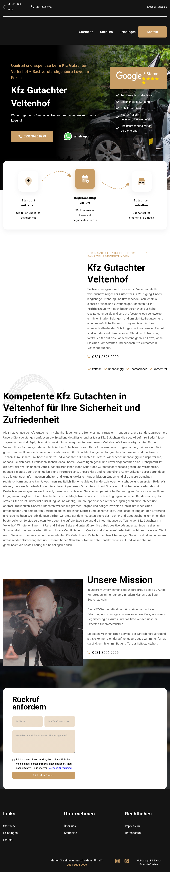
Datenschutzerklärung (60, 768)
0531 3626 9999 (77, 864)
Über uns (106, 32)
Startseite (86, 32)
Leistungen (128, 32)
